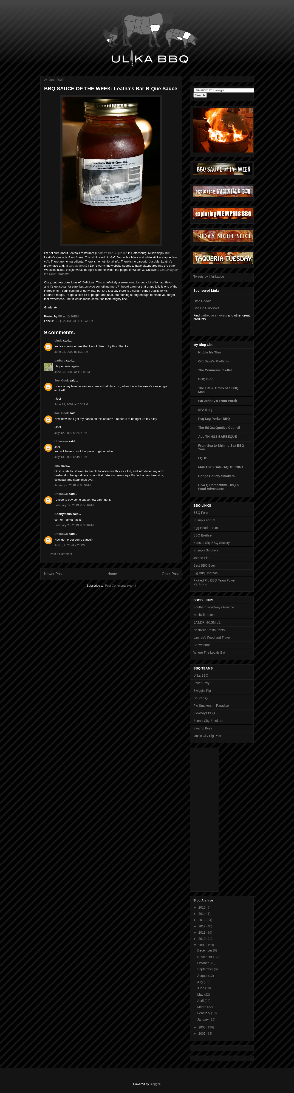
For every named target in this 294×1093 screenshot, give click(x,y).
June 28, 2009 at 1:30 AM (71, 351)
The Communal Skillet (215, 370)
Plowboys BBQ (204, 713)
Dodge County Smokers (216, 476)
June (201, 988)
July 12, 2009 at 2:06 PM (70, 433)
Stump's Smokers (205, 550)
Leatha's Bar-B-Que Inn (111, 253)
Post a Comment (61, 554)
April (201, 1001)
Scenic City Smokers (208, 721)
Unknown (61, 441)
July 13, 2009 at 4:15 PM (70, 457)
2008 (202, 1027)
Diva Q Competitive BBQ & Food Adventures (218, 487)
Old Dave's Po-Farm (213, 361)
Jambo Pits (201, 558)
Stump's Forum (204, 520)
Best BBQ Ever (204, 565)
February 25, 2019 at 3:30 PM (74, 525)
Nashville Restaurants (209, 630)
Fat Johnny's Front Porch (217, 401)
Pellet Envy (201, 683)
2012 (202, 926)
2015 (202, 907)
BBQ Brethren (203, 535)
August (202, 975)
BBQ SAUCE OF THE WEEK (74, 321)
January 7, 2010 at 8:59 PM (72, 485)
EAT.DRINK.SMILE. (207, 622)
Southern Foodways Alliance (213, 607)
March (202, 1007)
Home (112, 574)
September (205, 969)
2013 (202, 920)
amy (57, 465)
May (200, 994)
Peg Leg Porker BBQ (214, 419)
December (205, 950)
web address (77, 265)
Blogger (155, 1084)
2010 (202, 938)
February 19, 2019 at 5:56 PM (74, 505)
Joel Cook (61, 380)
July (200, 982)
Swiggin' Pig (202, 690)
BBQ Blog (205, 379)
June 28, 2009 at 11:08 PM (72, 372)
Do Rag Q (200, 698)
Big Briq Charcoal (205, 573)
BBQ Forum (201, 512)
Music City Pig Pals (207, 736)
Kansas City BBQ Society (211, 543)
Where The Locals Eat (209, 652)
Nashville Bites (204, 615)
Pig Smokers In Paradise (211, 705)
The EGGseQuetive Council (219, 427)
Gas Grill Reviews (206, 308)
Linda (58, 340)
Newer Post (53, 574)
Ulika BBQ (200, 675)
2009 (202, 945)
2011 (202, 932)
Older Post (170, 574)
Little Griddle (202, 301)
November (205, 957)
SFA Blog (205, 410)
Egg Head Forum (205, 528)
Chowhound (202, 645)
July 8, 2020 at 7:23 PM (69, 545)
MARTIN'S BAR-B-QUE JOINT (220, 467)
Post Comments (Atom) (120, 585)
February (204, 1013)
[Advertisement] (211, 818)
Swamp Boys (202, 728)
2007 (202, 1033)
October (203, 963)
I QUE (202, 458)
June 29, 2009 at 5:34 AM (71, 404)
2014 (202, 913)
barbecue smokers (214, 315)
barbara (59, 360)
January (203, 1019)
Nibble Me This (209, 352)
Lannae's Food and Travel (211, 637)
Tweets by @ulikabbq (208, 276)
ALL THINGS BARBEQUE (217, 436)
